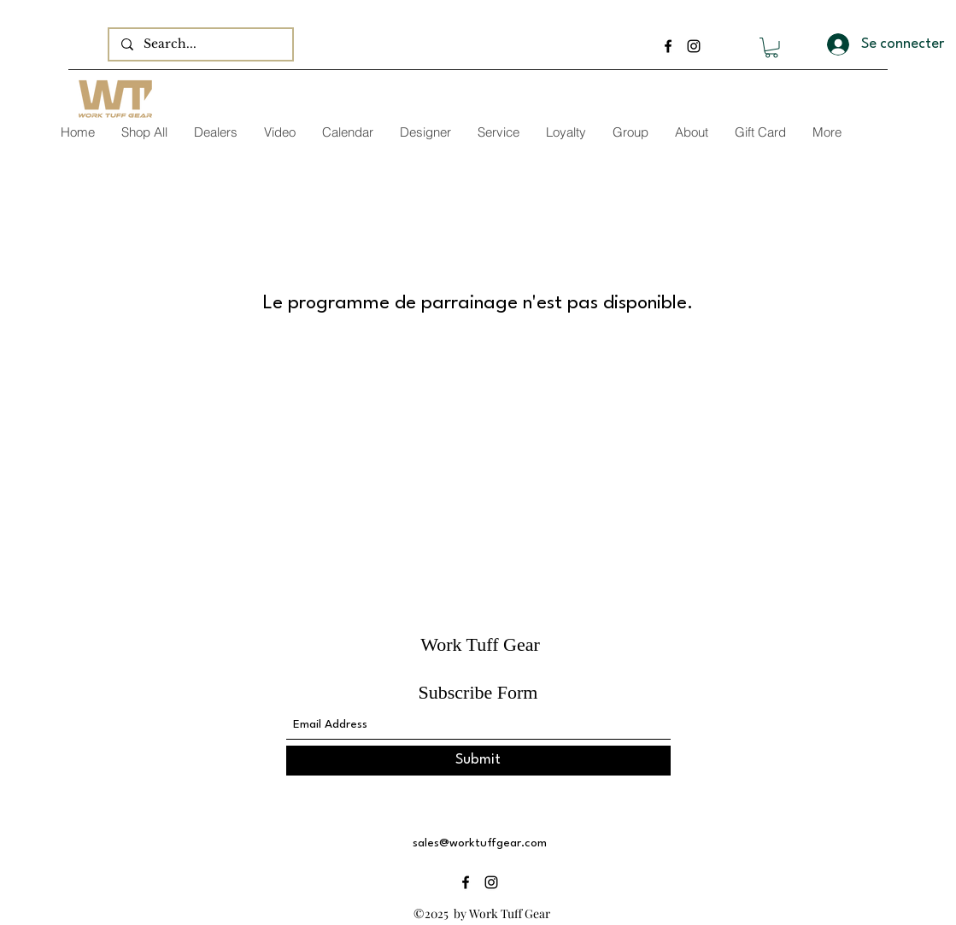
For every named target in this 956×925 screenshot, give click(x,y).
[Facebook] (668, 46)
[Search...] (200, 44)
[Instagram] (693, 46)
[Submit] (478, 761)
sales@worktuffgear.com (480, 843)
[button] (771, 48)
